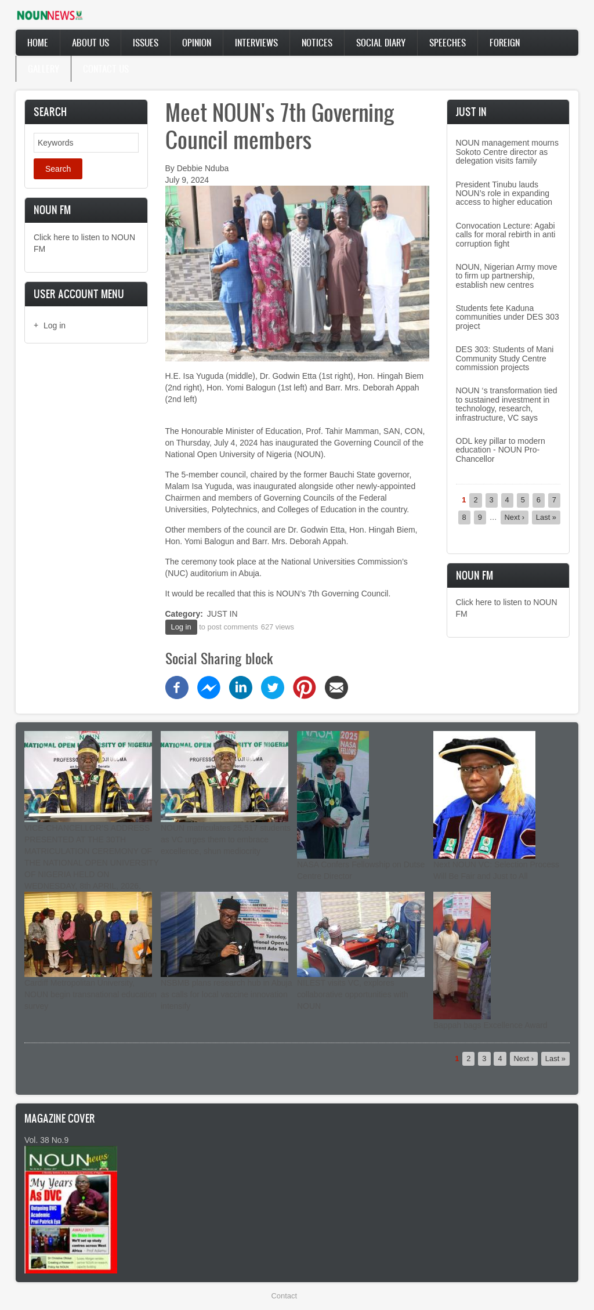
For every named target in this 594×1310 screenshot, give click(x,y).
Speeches (447, 42)
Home (37, 42)
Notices (317, 42)
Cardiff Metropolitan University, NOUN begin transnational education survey (90, 994)
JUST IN (222, 613)
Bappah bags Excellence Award (490, 1025)
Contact (284, 1295)
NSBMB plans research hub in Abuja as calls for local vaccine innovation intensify (226, 994)
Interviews (256, 42)
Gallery (43, 68)
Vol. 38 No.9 (46, 1140)
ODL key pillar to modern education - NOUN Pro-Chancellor (500, 450)
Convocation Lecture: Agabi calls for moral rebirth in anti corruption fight (506, 234)
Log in (55, 325)
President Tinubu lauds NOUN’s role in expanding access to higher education (504, 193)
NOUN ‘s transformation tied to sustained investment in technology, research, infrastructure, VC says (506, 404)
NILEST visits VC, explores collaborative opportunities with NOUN (352, 994)
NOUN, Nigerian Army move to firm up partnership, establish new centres (506, 275)
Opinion (196, 42)
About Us (90, 42)
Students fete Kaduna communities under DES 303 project (507, 317)
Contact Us (106, 68)
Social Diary (380, 42)
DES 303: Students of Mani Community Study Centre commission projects (505, 358)
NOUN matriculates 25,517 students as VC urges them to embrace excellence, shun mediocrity (226, 839)
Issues (145, 42)
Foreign (505, 42)
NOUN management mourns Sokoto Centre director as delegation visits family (507, 151)
